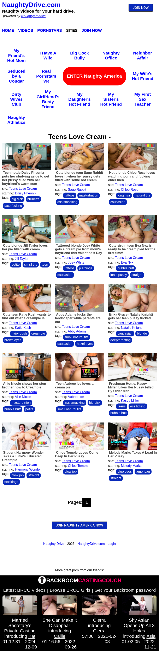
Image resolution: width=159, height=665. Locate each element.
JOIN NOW (141, 8)
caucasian (117, 202)
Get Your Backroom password (125, 590)
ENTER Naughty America (94, 76)
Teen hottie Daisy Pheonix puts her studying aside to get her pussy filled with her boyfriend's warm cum (25, 178)
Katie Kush (23, 327)
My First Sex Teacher (142, 99)
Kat (31, 636)
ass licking (138, 406)
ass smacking (67, 202)
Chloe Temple (78, 465)
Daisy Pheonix (25, 193)
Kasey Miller (130, 400)
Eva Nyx (127, 262)
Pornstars (49, 30)
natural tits (142, 195)
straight (136, 275)
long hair (124, 195)
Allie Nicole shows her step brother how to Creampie (24, 385)
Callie (59, 636)
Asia (150, 636)
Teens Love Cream (23, 188)
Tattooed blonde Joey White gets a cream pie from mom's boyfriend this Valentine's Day (78, 249)
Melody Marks (131, 465)
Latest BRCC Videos (24, 590)
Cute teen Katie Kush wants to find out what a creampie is (26, 316)
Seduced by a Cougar (16, 76)
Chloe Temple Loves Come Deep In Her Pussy (76, 454)
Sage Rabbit (77, 189)
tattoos (70, 195)
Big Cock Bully (79, 55)
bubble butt (126, 268)
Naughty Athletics (16, 120)
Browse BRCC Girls (70, 590)
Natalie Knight (131, 327)
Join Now (92, 30)
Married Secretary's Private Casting (20, 625)
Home (8, 30)
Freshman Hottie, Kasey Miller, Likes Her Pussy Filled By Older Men (131, 387)
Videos (25, 30)
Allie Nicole (23, 397)
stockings (11, 482)
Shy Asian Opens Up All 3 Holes (139, 625)
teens (122, 406)
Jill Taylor (22, 258)
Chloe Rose (129, 189)
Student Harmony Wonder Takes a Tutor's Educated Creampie (23, 456)
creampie (38, 333)
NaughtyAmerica (33, 16)
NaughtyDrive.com (31, 4)
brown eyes (12, 340)
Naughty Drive (53, 543)
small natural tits (77, 337)
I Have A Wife (48, 55)
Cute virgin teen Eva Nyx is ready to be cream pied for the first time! (131, 249)
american (143, 471)
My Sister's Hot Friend (111, 99)
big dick (17, 199)
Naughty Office (111, 55)
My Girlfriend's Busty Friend (48, 99)
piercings (85, 268)
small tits (30, 264)
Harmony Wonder (28, 469)
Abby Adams (77, 331)
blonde (142, 333)
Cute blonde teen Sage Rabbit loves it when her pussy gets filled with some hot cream (79, 176)
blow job (18, 475)
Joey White (76, 262)
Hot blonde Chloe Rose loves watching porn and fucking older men (131, 176)
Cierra (99, 620)
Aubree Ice (76, 397)
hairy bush (19, 333)
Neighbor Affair (142, 55)
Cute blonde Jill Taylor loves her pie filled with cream (25, 247)
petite (16, 264)
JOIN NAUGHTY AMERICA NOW (79, 525)
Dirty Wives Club (16, 99)
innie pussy (118, 275)
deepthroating (120, 340)
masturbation (88, 195)
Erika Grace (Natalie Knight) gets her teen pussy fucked (130, 316)
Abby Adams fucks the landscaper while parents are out (78, 318)
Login (112, 543)
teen (45, 264)
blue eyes (125, 471)
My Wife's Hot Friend (142, 76)
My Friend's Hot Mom (16, 55)
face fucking (13, 205)
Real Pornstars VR (46, 76)
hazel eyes (85, 344)
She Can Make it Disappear (59, 623)
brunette (33, 199)
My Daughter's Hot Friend (79, 99)
